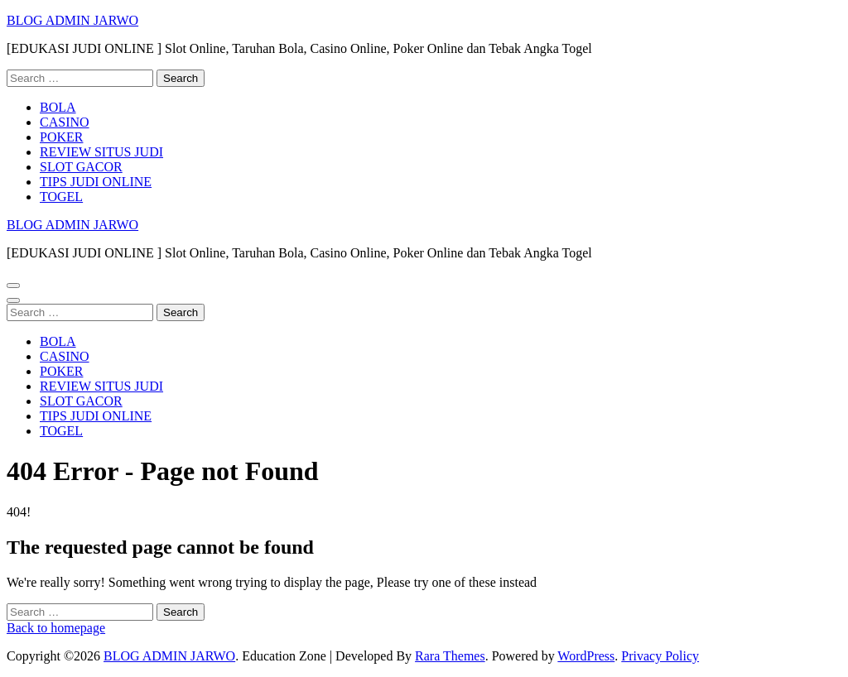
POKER (61, 137)
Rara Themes (450, 656)
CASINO (64, 122)
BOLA (58, 107)
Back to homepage (56, 628)
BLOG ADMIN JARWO (72, 20)
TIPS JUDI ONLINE (96, 182)
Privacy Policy (660, 656)
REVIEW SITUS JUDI (101, 152)
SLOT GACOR (81, 167)
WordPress (585, 656)
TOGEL (61, 197)
